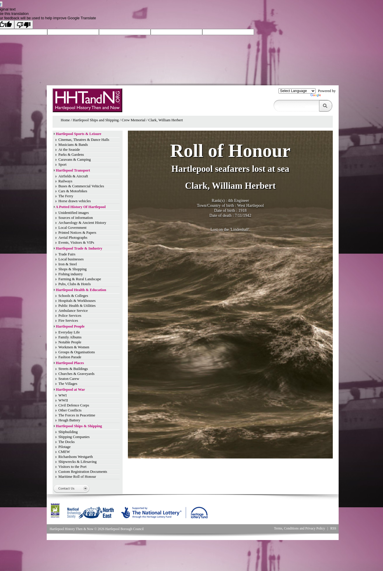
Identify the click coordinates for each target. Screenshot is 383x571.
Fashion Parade (69, 357)
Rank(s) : (220, 200)
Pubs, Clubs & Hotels (74, 284)
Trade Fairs (66, 254)
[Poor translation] (23, 24)
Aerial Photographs (72, 238)
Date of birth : (226, 210)
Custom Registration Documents (82, 472)
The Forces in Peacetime (76, 415)
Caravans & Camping (74, 160)
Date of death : (222, 215)
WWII (63, 400)
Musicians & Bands (73, 145)
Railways (65, 181)
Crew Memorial (133, 120)
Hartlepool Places (70, 363)
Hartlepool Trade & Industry (79, 248)
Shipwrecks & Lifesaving (77, 462)
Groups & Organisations (76, 352)
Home (65, 120)
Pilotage (64, 447)
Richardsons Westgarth (75, 457)
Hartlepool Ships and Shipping (96, 120)
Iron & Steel (67, 264)
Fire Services (68, 321)
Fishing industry (70, 274)
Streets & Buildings (73, 369)
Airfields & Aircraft (73, 176)
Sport (62, 164)
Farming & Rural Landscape (79, 279)
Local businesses (70, 259)
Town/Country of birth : (217, 205)
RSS (333, 528)
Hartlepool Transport (73, 170)
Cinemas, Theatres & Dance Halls (83, 140)
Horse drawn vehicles (74, 201)
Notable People (69, 342)
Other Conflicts (69, 410)
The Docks (66, 442)
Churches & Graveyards (76, 374)
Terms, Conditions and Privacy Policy (299, 528)
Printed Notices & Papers (77, 233)
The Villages (67, 384)
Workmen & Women (73, 347)
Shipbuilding (68, 432)
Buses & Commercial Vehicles (81, 186)
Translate (323, 96)
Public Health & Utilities (77, 306)
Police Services (69, 316)
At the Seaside (69, 150)
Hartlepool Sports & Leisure (78, 134)
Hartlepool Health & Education (81, 290)
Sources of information (75, 218)
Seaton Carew (68, 379)
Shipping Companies (74, 437)
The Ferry (65, 196)
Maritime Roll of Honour (77, 477)
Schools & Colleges (73, 296)
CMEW (64, 452)
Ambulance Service (73, 311)
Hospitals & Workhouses (76, 301)
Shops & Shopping (72, 269)
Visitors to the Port (72, 467)
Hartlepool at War (70, 389)
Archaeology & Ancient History (82, 223)
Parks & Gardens (71, 155)
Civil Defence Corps (73, 405)
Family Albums (69, 337)
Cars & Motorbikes (72, 191)
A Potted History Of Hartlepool (81, 207)
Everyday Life (69, 332)
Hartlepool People (70, 326)
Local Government (72, 228)
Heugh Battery (69, 420)
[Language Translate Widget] (297, 91)
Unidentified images (73, 213)
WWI (62, 395)
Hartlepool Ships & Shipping (79, 426)
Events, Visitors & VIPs (76, 242)
